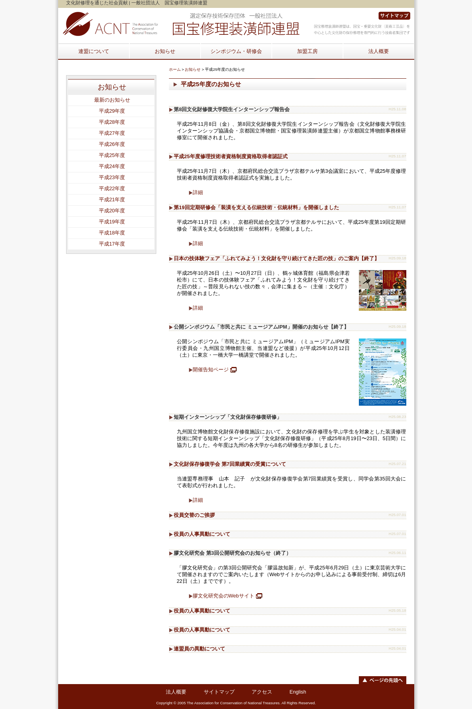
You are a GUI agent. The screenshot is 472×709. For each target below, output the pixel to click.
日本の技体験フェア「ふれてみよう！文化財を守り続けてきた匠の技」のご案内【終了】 (276, 258)
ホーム (175, 69)
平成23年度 (112, 177)
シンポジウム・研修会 (236, 51)
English (298, 692)
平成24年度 (112, 166)
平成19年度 (112, 222)
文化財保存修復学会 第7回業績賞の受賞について (230, 464)
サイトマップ (394, 16)
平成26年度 (112, 144)
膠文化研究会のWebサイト (223, 596)
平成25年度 (112, 155)
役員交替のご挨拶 (194, 515)
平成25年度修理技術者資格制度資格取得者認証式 (230, 156)
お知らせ (165, 51)
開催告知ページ (211, 369)
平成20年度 (112, 211)
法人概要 (378, 51)
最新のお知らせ (112, 100)
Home (181, 24)
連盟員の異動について (199, 649)
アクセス (262, 692)
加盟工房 (307, 51)
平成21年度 (112, 199)
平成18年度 (112, 233)
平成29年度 (112, 111)
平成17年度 (112, 244)
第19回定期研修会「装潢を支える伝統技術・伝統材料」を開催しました (256, 207)
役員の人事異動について (202, 534)
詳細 (198, 192)
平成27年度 (112, 133)
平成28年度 (112, 122)
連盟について (93, 51)
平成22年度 (112, 188)
